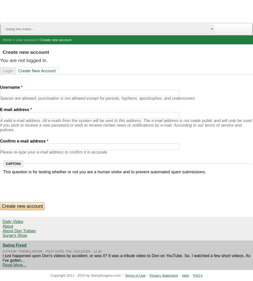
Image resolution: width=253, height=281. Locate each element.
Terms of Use (135, 275)
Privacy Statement (164, 275)
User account (26, 40)
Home (7, 40)
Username (11, 87)
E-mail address (16, 109)
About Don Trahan (19, 231)
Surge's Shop (15, 235)
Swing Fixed (14, 245)
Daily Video (13, 221)
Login (8, 71)
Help (185, 275)
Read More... (14, 265)
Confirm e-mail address (24, 141)
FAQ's (198, 275)
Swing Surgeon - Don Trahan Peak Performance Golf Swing (28, 11)
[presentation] (42, 184)
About (8, 226)
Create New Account (37, 71)
